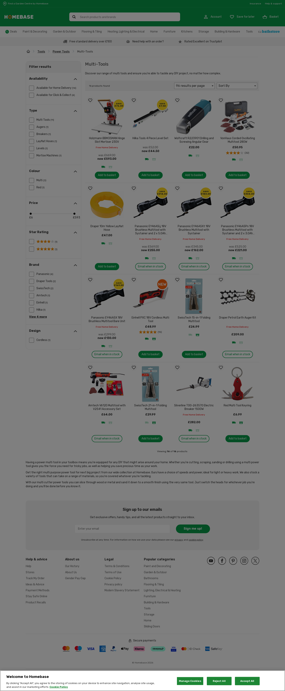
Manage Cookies (190, 683)
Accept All (247, 683)
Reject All (219, 683)
